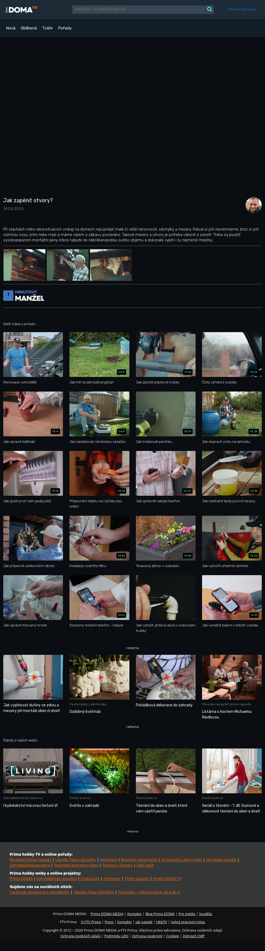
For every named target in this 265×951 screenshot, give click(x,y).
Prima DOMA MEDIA (106, 913)
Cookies (172, 935)
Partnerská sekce (242, 9)
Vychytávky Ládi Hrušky (181, 859)
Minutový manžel (221, 859)
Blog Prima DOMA (160, 913)
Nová (10, 28)
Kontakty (134, 913)
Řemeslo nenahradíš (139, 859)
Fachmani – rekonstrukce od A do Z (149, 892)
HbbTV (161, 921)
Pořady (65, 28)
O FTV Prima (91, 921)
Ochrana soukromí (147, 935)
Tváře (47, 28)
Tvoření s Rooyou (117, 865)
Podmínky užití (116, 935)
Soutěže (205, 913)
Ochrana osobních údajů (80, 935)
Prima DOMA (21, 878)
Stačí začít (145, 865)
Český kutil (90, 878)
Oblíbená (29, 28)
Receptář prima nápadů (30, 859)
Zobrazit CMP (194, 935)
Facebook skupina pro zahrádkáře (39, 892)
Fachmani (108, 859)
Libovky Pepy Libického (75, 859)
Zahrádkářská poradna (30, 865)
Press (109, 921)
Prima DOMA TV (167, 878)
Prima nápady (137, 878)
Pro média (187, 913)
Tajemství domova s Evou (76, 865)
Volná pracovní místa (188, 921)
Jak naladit (144, 921)
